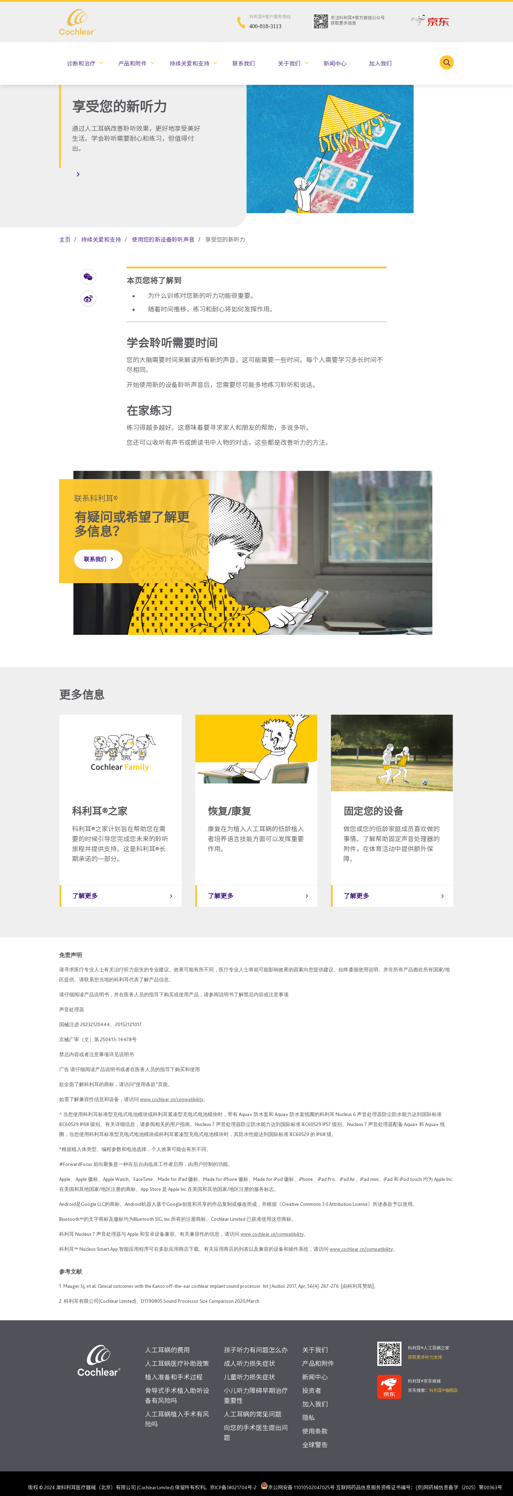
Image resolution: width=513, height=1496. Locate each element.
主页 (65, 239)
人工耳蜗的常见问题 (252, 1407)
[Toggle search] (447, 62)
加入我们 (380, 63)
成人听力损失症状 (249, 1356)
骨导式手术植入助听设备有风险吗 (177, 1388)
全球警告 (315, 1437)
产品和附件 (132, 63)
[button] (88, 277)
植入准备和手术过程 (174, 1370)
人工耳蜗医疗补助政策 (177, 1356)
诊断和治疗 (81, 63)
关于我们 (289, 63)
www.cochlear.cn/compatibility (171, 1092)
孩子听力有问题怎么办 (256, 1343)
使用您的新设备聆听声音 (163, 239)
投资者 (311, 1383)
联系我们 (243, 63)
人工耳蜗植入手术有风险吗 (177, 1412)
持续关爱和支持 (189, 63)
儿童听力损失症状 (249, 1370)
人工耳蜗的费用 (167, 1343)
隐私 (308, 1410)
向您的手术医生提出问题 (256, 1425)
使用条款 (315, 1424)
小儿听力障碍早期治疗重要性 (256, 1388)
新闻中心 (334, 63)
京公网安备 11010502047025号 (298, 1478)
